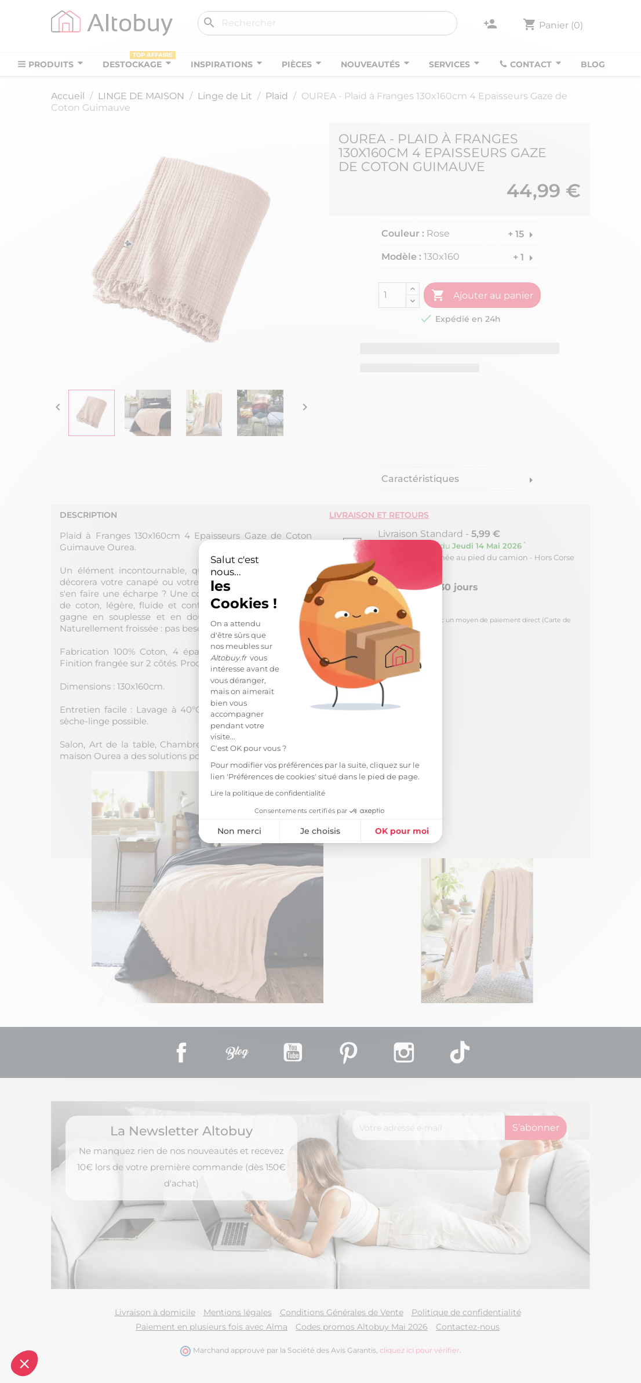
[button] (24, 1363)
